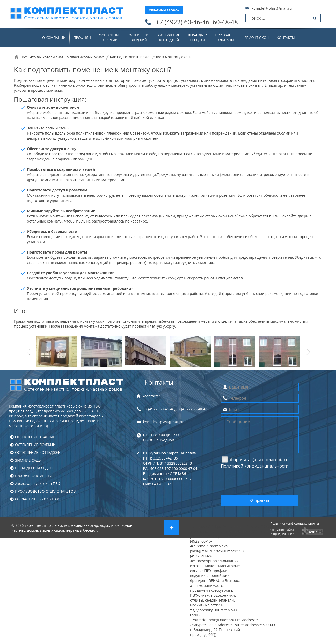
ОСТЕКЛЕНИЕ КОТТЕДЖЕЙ (38, 452)
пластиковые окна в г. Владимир (253, 85)
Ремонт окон (256, 37)
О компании (53, 37)
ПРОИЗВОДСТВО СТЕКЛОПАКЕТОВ (45, 491)
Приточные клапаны (33, 475)
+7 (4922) (197, 22)
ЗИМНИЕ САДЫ (28, 460)
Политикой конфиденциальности (254, 466)
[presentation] (260, 481)
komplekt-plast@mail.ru (272, 8)
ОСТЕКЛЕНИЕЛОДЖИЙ (139, 37)
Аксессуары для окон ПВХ (37, 483)
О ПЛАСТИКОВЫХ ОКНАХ (37, 499)
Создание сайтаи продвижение (282, 532)
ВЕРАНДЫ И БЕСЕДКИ (34, 467)
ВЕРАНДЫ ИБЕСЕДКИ (197, 37)
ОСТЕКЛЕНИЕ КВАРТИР (35, 436)
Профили (82, 37)
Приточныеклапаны (225, 37)
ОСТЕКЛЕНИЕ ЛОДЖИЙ (35, 444)
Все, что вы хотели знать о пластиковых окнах (63, 57)
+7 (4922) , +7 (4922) (175, 408)
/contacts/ (151, 396)
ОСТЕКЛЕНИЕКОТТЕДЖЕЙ (169, 37)
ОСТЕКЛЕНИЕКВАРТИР (110, 37)
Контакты (286, 37)
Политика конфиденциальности (294, 523)
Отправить (259, 500)
